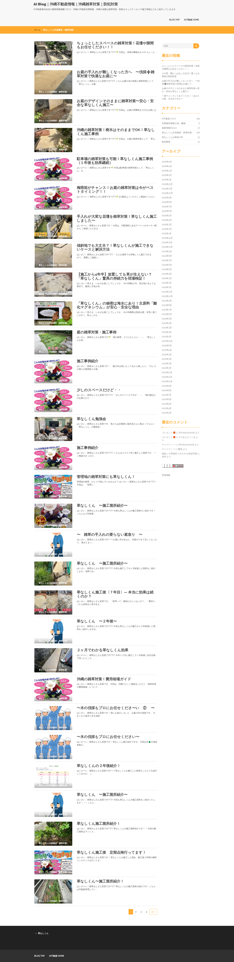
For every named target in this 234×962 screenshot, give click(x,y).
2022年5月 (167, 350)
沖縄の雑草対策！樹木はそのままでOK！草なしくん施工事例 (116, 132)
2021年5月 (167, 404)
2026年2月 (167, 175)
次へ (153, 912)
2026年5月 (167, 162)
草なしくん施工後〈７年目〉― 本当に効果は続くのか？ (115, 594)
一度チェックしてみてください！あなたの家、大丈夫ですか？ (181, 97)
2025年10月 (167, 193)
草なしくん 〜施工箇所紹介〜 (102, 505)
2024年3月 (167, 278)
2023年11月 (167, 292)
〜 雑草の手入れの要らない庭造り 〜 (109, 534)
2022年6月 (167, 345)
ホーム (37, 30)
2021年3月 (167, 413)
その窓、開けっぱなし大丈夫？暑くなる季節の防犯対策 (181, 75)
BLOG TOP (174, 20)
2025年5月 (167, 215)
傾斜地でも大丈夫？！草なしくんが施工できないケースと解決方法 (115, 247)
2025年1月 (167, 233)
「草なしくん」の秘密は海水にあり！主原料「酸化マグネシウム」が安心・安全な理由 (117, 305)
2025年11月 (167, 188)
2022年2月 (167, 363)
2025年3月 (167, 224)
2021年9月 (167, 386)
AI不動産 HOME (191, 20)
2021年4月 (167, 408)
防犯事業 (166, 141)
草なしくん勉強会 (91, 419)
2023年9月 (167, 300)
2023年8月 (167, 305)
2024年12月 (167, 238)
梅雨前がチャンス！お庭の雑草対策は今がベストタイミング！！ (115, 189)
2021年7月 (167, 395)
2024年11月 (167, 242)
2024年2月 (167, 283)
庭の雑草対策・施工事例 (96, 332)
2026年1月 (167, 179)
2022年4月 (167, 354)
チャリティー (168, 444)
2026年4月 (167, 166)
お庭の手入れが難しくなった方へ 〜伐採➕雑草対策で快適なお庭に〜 (115, 74)
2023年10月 (167, 296)
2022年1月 (166, 368)
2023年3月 (167, 327)
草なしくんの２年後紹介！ (99, 766)
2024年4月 (167, 274)
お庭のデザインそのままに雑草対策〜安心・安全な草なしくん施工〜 (115, 103)
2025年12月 (167, 184)
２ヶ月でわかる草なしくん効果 (102, 650)
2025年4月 (167, 220)
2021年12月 (167, 372)
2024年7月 (167, 260)
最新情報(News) (169, 127)
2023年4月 (167, 323)
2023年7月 (167, 309)
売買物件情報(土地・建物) (174, 123)
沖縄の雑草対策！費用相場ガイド (104, 679)
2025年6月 (167, 211)
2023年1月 (167, 336)
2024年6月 (167, 265)
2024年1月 (167, 287)
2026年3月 (167, 170)
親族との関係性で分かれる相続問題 (179, 453)
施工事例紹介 (87, 361)
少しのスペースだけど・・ (99, 390)
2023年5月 (167, 318)
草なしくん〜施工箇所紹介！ (100, 881)
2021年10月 (167, 381)
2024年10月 (167, 247)
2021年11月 (167, 377)
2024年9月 (167, 251)
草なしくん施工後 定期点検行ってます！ (111, 852)
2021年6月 (167, 399)
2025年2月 (167, 229)
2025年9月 (167, 197)
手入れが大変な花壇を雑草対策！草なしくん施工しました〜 (117, 218)
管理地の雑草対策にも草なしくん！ (106, 476)
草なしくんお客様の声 (172, 137)
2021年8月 (167, 390)
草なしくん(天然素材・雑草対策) (177, 132)
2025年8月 (167, 202)
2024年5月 (167, 269)
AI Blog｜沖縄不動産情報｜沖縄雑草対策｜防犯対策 (76, 4)
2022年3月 (167, 359)
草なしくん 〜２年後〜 (97, 621)
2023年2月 (167, 332)
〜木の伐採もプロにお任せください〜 (108, 737)
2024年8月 (167, 256)
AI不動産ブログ (169, 118)
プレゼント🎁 (169, 432)
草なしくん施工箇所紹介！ (98, 823)
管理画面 (166, 475)
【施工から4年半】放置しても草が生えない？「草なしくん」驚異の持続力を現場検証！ (114, 276)
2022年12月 (167, 341)
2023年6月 (167, 314)
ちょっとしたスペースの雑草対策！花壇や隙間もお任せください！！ (115, 45)
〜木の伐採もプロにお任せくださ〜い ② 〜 (116, 708)
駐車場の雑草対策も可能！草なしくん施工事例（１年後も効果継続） (115, 161)
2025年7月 (167, 206)
